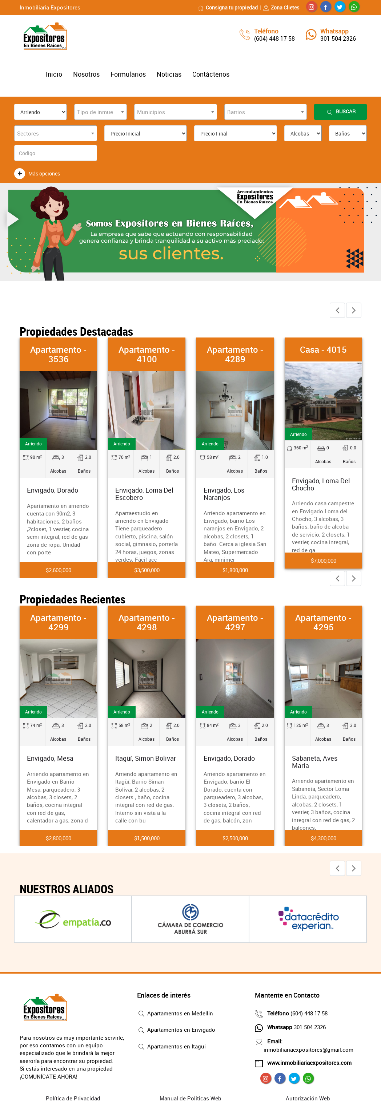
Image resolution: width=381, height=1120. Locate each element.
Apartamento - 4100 (147, 354)
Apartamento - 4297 (235, 622)
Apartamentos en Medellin (175, 1014)
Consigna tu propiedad (228, 7)
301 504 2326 (338, 39)
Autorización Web (308, 1098)
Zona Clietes (281, 7)
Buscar (341, 112)
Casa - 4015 (323, 349)
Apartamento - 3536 (58, 354)
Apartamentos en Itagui (171, 1047)
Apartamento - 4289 (235, 354)
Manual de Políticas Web (190, 1098)
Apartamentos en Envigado (176, 1030)
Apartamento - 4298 (147, 622)
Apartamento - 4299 (58, 622)
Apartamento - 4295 (323, 622)
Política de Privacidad (73, 1098)
